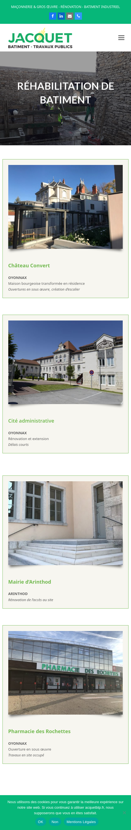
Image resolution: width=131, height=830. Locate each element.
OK (40, 822)
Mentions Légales (81, 822)
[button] (121, 37)
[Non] (124, 812)
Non (55, 822)
